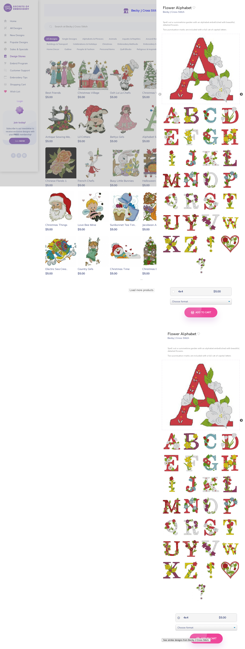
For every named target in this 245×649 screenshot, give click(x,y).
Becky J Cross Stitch (173, 11)
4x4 (180, 291)
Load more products (141, 290)
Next (241, 94)
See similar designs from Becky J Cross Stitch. (186, 640)
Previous (160, 94)
